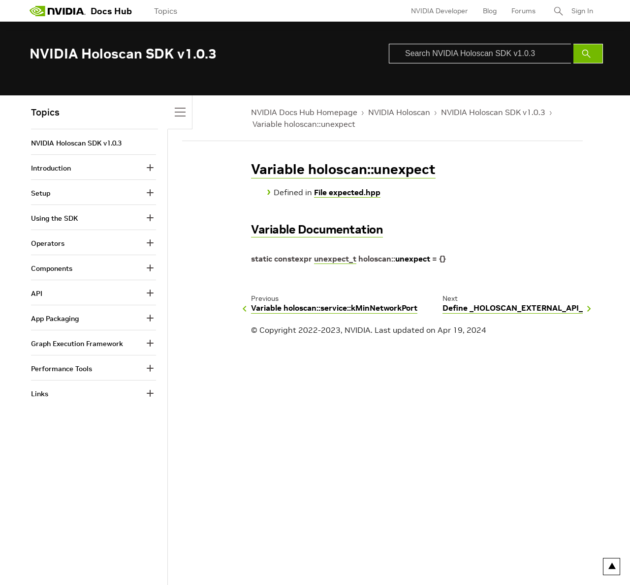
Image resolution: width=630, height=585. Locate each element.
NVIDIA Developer (439, 10)
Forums (523, 10)
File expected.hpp (347, 192)
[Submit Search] (588, 53)
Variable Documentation (317, 229)
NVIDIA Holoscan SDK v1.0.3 (493, 112)
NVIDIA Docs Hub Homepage (304, 112)
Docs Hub (111, 11)
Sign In (582, 10)
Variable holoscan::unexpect (303, 124)
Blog (490, 10)
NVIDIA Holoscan (399, 112)
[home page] (58, 11)
